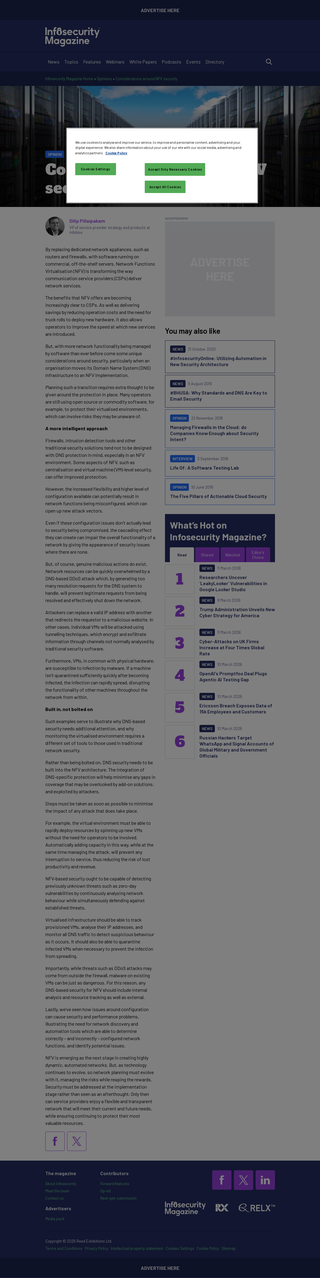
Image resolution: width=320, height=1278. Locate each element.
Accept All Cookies (165, 187)
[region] (162, 165)
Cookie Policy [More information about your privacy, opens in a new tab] (116, 153)
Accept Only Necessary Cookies (175, 169)
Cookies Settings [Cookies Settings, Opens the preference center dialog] (95, 169)
